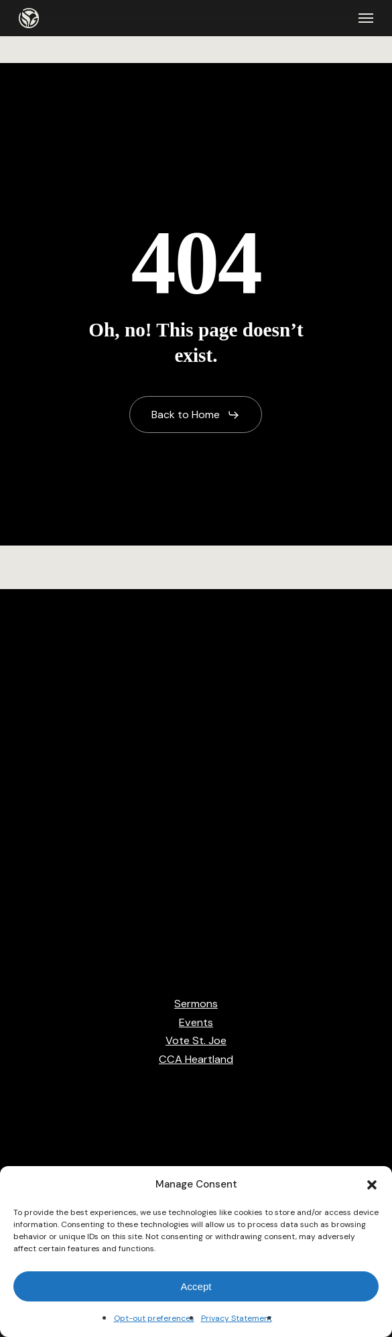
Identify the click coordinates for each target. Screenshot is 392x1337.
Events (196, 1022)
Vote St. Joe (196, 1040)
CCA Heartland (196, 1059)
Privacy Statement (236, 1318)
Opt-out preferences (154, 1318)
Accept (196, 1286)
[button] (372, 1185)
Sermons (196, 1004)
